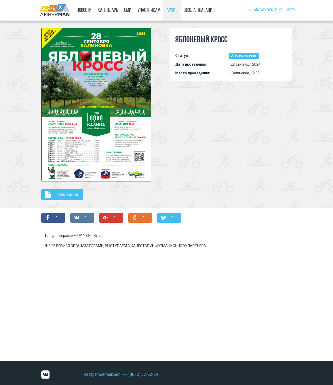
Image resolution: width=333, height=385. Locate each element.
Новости (84, 10)
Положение (66, 194)
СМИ (127, 10)
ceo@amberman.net (102, 374)
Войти (291, 10)
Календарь (108, 10)
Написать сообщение (265, 10)
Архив (172, 10)
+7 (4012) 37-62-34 (140, 374)
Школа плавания (199, 10)
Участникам (149, 10)
